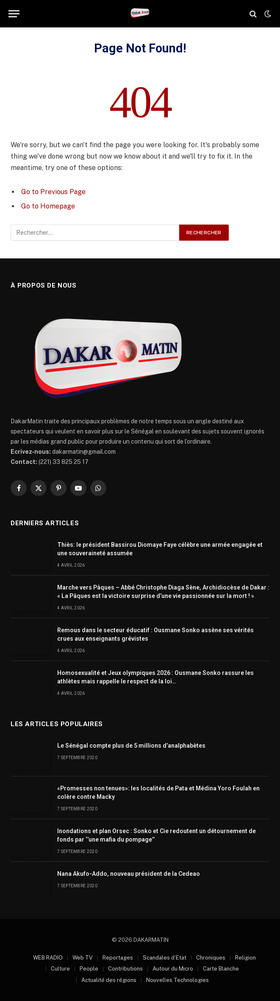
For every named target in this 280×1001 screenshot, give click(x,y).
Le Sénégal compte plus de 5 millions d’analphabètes (131, 745)
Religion (245, 957)
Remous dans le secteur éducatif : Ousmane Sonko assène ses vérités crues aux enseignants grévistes (155, 634)
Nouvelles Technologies (177, 980)
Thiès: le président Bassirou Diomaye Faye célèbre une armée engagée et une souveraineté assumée (160, 549)
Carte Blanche (221, 968)
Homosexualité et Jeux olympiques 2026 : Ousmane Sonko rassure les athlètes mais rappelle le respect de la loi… (155, 677)
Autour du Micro (172, 968)
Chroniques (210, 957)
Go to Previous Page (53, 192)
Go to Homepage (48, 206)
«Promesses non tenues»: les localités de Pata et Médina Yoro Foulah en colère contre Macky (158, 792)
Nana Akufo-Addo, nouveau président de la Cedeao (128, 873)
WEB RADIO (48, 957)
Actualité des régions (108, 980)
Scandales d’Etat (164, 957)
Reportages (118, 957)
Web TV (82, 957)
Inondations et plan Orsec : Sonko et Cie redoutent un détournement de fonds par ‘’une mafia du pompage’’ (156, 835)
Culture (60, 968)
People (89, 968)
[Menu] (13, 13)
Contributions (125, 968)
